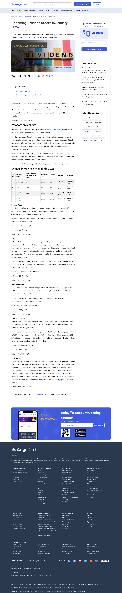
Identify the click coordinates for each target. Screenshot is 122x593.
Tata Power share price (44, 553)
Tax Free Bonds (41, 499)
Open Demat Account (82, 4)
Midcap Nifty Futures (47, 587)
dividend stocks (55, 130)
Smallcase (29, 575)
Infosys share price (92, 546)
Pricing (77, 10)
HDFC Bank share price (43, 544)
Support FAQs (40, 561)
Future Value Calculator (68, 484)
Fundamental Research (18, 522)
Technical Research (17, 524)
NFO (39, 479)
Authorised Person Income (44, 524)
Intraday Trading (91, 479)
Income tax (90, 492)
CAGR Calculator (66, 479)
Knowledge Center (17, 515)
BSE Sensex (72, 584)
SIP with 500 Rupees (43, 477)
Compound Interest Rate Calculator (71, 486)
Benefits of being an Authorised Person (48, 522)
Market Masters (97, 127)
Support (85, 10)
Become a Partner (66, 10)
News (47, 10)
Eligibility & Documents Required (46, 526)
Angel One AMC (28, 568)
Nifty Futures (23, 587)
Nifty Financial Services (39, 584)
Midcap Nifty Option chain (54, 591)
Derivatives (90, 486)
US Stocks (40, 486)
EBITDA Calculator (67, 495)
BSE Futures (70, 587)
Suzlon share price (17, 546)
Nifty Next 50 (52, 584)
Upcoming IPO (41, 481)
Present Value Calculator (68, 492)
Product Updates (98, 135)
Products (55, 10)
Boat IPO (89, 519)
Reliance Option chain (69, 591)
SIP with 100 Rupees (43, 475)
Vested (41, 575)
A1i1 (91, 10)
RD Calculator (65, 490)
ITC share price (91, 549)
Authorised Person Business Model (46, 528)
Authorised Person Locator (45, 535)
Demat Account (91, 472)
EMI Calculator (66, 501)
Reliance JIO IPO (91, 515)
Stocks (39, 470)
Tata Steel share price (68, 544)
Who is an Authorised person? (45, 519)
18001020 (30, 561)
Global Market (98, 122)
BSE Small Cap (82, 584)
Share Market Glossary (68, 519)
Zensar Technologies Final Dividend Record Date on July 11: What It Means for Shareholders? (94, 80)
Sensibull (22, 575)
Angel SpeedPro (45, 572)
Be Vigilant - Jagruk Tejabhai (20, 530)
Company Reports (17, 526)
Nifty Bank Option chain (38, 591)
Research (85, 140)
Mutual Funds (97, 131)
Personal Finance (87, 135)
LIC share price (91, 553)
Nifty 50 (21, 584)
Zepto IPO (89, 522)
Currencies (40, 490)
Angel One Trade (35, 572)
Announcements (66, 517)
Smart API (67, 572)
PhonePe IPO (90, 524)
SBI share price (41, 551)
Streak (35, 575)
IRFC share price (17, 544)
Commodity (40, 492)
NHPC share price (42, 546)
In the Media (16, 479)
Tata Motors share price (19, 551)
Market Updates (87, 131)
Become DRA (41, 517)
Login (97, 4)
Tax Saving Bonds (42, 506)
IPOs (89, 127)
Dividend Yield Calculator (68, 481)
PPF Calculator (66, 499)
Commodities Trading (92, 488)
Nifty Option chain (24, 591)
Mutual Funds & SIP (30, 10)
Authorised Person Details (44, 533)
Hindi (84, 127)
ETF (39, 488)
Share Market (93, 140)
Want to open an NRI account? (94, 54)
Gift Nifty (97, 584)
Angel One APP (25, 572)
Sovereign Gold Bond (43, 503)
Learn (41, 10)
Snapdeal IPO (90, 526)
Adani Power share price (68, 546)
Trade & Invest (16, 10)
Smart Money (16, 517)
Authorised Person (92, 495)
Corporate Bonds (42, 497)
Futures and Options (43, 484)
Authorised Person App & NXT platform (48, 530)
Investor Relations (17, 481)
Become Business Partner (44, 515)
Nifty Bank (28, 584)
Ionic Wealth (37, 568)
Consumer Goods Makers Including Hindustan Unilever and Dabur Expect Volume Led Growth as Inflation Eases (94, 70)
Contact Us (16, 477)
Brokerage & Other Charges (20, 472)
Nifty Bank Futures (34, 587)
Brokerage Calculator (67, 470)
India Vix (90, 584)
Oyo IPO (89, 517)
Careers (15, 486)
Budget (85, 118)
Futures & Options (87, 122)
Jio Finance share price (93, 551)
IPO (88, 484)
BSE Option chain (83, 591)
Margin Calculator (66, 472)
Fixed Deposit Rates (77, 572)
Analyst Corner (91, 497)
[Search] (52, 4)
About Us (15, 475)
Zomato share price (67, 551)
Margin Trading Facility (57, 572)
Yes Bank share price (18, 553)
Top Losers (65, 528)
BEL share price (66, 553)
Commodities (92, 118)
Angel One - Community (19, 528)
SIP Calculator (66, 475)
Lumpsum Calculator (67, 477)
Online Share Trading (92, 477)
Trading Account (91, 475)
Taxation (102, 140)
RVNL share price (42, 549)
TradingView (48, 575)
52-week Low (65, 524)
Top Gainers (65, 526)
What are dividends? (23, 91)
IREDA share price (17, 549)
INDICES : (14, 584)
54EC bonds (41, 501)
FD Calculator (65, 488)
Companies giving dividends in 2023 (29, 95)
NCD (39, 495)
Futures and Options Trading (94, 490)
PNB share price (66, 549)
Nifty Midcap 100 (62, 584)
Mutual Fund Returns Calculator (70, 497)
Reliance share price (92, 544)
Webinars (15, 484)
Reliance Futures (60, 587)
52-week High (65, 522)
